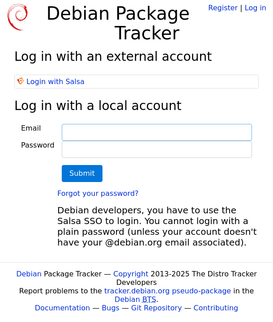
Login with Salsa (55, 81)
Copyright (130, 274)
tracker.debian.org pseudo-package (167, 291)
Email (31, 128)
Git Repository (156, 308)
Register (223, 8)
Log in (255, 8)
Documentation (62, 308)
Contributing (216, 308)
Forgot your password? (98, 193)
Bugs (110, 308)
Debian (29, 274)
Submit (82, 173)
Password (38, 145)
